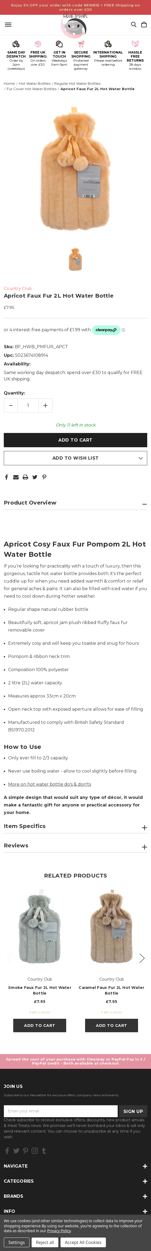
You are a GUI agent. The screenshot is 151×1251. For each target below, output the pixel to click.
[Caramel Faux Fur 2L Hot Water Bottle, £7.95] (111, 927)
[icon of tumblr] (44, 1150)
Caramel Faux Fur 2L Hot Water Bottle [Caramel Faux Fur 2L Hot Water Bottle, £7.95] (111, 990)
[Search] (134, 25)
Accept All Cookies (83, 1242)
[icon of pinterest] (25, 1150)
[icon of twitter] (16, 1150)
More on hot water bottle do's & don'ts (49, 784)
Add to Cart (39, 1025)
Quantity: (14, 393)
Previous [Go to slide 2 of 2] (9, 958)
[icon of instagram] (34, 1150)
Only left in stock (76, 425)
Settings (16, 1242)
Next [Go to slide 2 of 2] (141, 958)
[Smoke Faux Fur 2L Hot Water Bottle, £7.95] (39, 927)
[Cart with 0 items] (144, 25)
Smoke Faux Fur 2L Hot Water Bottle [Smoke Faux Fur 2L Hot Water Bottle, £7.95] (39, 990)
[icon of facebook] (7, 1150)
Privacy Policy (59, 1230)
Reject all (45, 1242)
